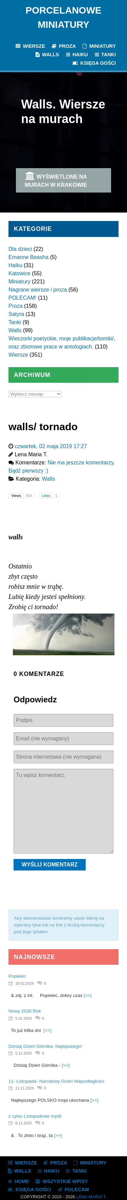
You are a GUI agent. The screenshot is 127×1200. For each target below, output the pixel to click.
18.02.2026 (24, 983)
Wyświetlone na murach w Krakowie (56, 180)
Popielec (17, 976)
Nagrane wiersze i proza (37, 290)
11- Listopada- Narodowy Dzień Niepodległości (56, 1081)
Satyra (16, 314)
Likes (51, 495)
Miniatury (19, 281)
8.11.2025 (23, 1123)
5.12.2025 (23, 1053)
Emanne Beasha (28, 257)
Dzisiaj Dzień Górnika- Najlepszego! (45, 1046)
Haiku (15, 265)
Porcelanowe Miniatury (64, 17)
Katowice (19, 273)
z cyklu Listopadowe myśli (34, 1116)
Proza (15, 306)
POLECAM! (22, 298)
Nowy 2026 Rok (24, 1011)
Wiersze (18, 355)
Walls (15, 330)
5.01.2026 (23, 1018)
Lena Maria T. (91, 1196)
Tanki (14, 322)
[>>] (87, 995)
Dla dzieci (20, 249)
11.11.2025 (24, 1088)
